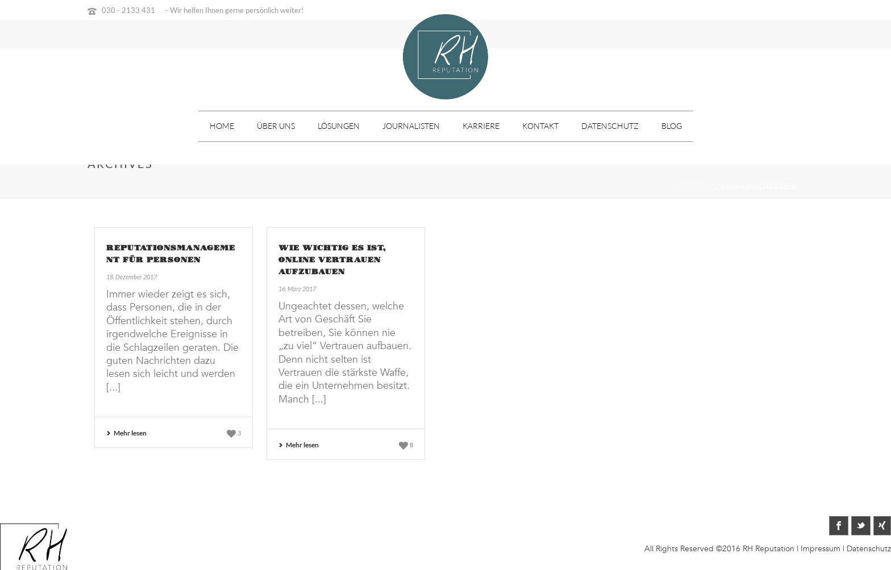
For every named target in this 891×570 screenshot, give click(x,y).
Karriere (481, 126)
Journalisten (411, 126)
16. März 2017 (297, 288)
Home (222, 126)
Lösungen (339, 126)
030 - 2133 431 (128, 10)
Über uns (276, 126)
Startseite (695, 187)
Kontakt (540, 126)
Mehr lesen (126, 433)
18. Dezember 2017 (131, 276)
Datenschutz (610, 126)
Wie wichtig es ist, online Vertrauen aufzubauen (332, 260)
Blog (671, 126)
